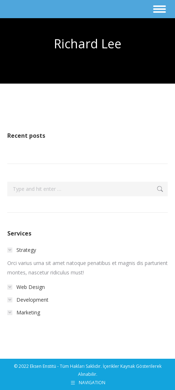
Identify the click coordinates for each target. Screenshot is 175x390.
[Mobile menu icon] (159, 9)
